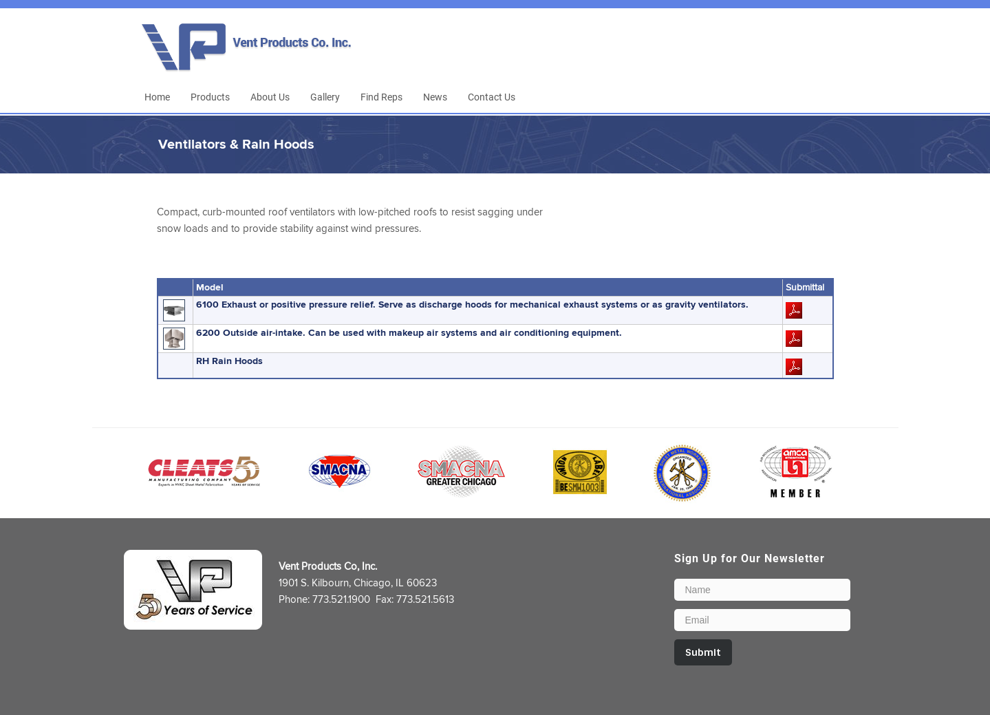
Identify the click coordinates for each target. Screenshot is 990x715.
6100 (472, 304)
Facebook (805, 53)
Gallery (325, 96)
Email (856, 53)
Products (210, 96)
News (435, 96)
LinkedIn (831, 53)
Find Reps (381, 96)
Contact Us (491, 96)
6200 (409, 333)
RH (229, 361)
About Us (270, 96)
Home (157, 96)
